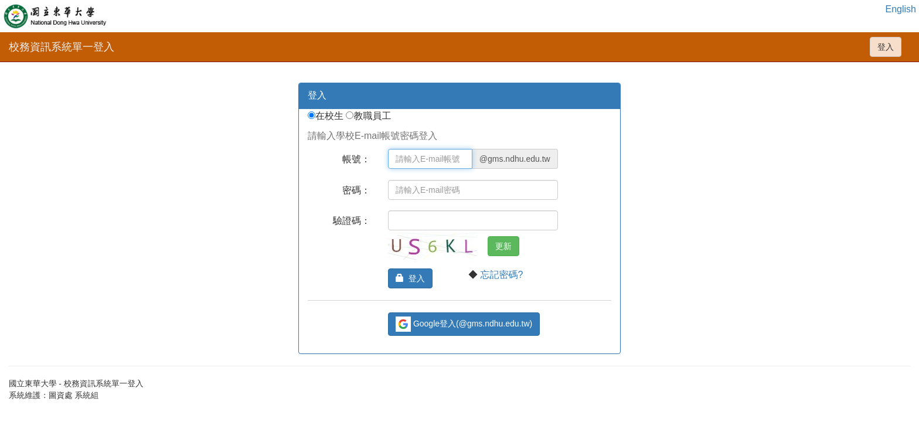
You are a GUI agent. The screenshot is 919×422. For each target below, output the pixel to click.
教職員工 (373, 116)
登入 (885, 47)
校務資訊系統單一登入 (61, 47)
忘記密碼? (501, 275)
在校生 (330, 116)
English (901, 9)
